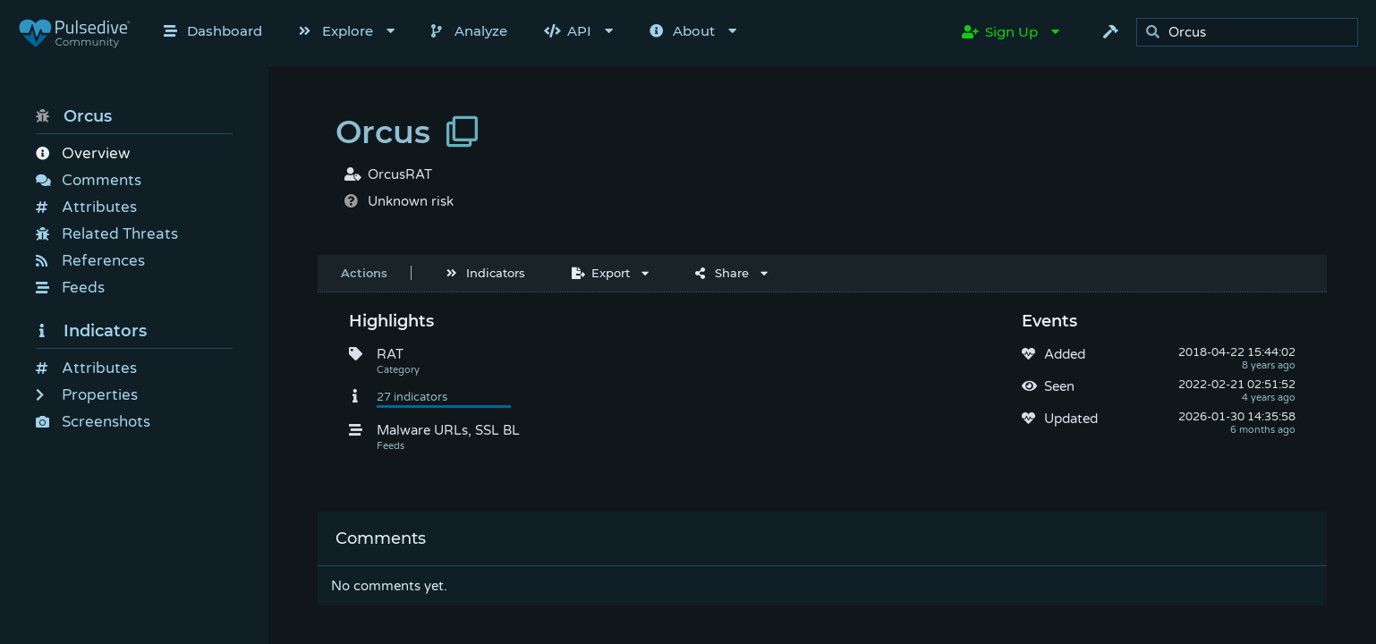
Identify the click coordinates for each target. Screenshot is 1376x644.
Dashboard (213, 30)
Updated (1071, 419)
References (90, 260)
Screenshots (93, 421)
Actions (364, 273)
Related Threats (107, 234)
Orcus (74, 116)
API (567, 30)
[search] (1252, 32)
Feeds (70, 287)
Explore (336, 30)
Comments (88, 180)
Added (1064, 354)
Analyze (469, 30)
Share (722, 273)
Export (601, 273)
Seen (1059, 386)
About (682, 30)
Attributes (86, 207)
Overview (83, 153)
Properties (87, 395)
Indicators (91, 331)
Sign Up (1000, 31)
